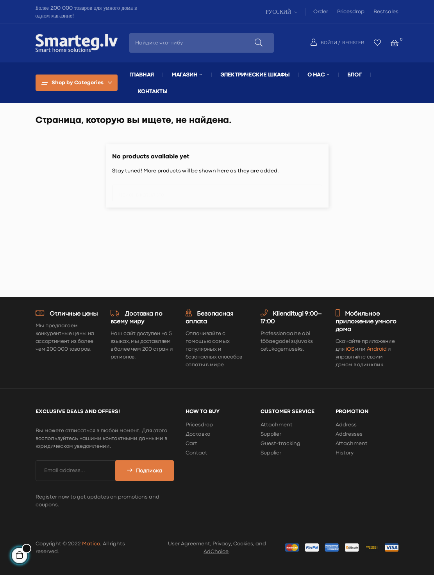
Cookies (243, 543)
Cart (191, 443)
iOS (350, 349)
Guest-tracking (280, 443)
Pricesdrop (350, 11)
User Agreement (189, 543)
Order (320, 11)
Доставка (198, 434)
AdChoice (216, 551)
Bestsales (385, 11)
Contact (196, 453)
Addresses (349, 434)
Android (377, 349)
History (345, 453)
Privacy (222, 543)
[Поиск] (217, 191)
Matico (91, 543)
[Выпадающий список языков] (281, 11)
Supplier (271, 434)
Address (346, 424)
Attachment (277, 424)
